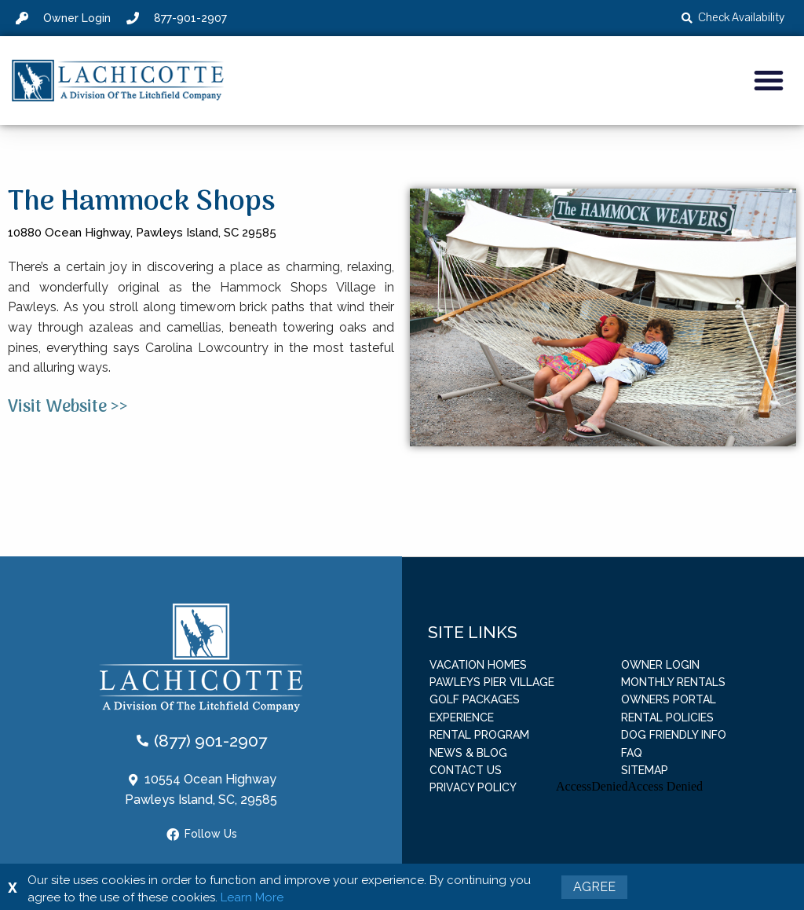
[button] (768, 80)
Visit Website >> (68, 407)
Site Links (472, 631)
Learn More (252, 897)
